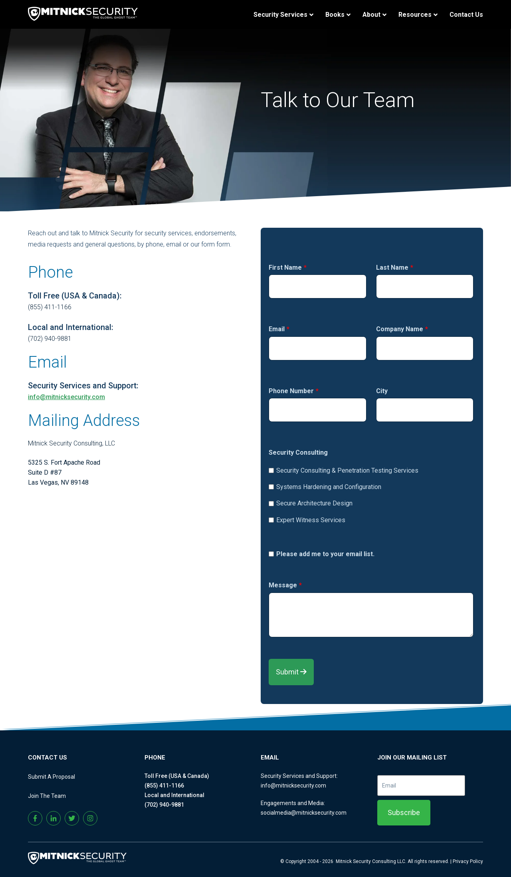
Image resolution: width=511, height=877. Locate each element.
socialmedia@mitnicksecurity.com (304, 812)
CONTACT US (47, 757)
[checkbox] (371, 493)
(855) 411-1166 (164, 785)
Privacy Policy (468, 861)
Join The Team (47, 796)
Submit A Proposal (51, 777)
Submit (291, 672)
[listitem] (139, 482)
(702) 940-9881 (164, 804)
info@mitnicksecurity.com (66, 397)
